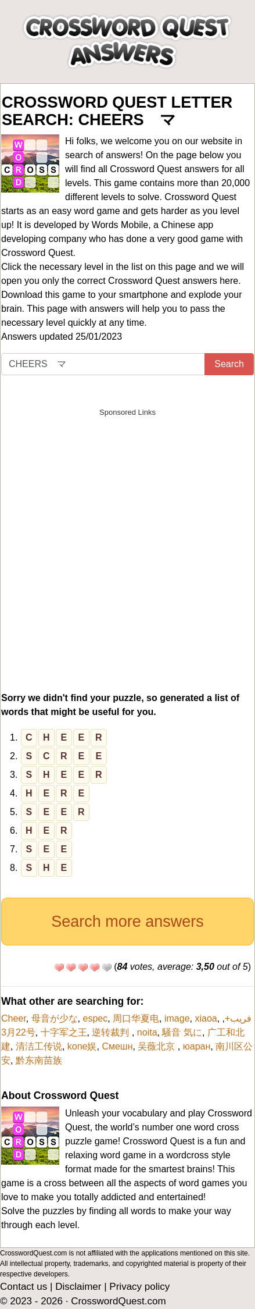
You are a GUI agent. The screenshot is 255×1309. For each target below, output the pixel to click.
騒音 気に (182, 1032)
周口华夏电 (136, 1018)
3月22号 (18, 1032)
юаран (197, 1046)
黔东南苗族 (39, 1060)
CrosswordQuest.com (118, 1301)
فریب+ (238, 1018)
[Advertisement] (127, 550)
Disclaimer (78, 1286)
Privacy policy (139, 1286)
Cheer (13, 1018)
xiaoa (206, 1018)
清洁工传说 (39, 1046)
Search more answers (127, 921)
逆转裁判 (111, 1032)
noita (147, 1032)
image (177, 1018)
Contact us (23, 1286)
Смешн (117, 1046)
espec (94, 1018)
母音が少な (54, 1018)
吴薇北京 (157, 1046)
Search (229, 364)
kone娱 (82, 1046)
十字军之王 (64, 1032)
